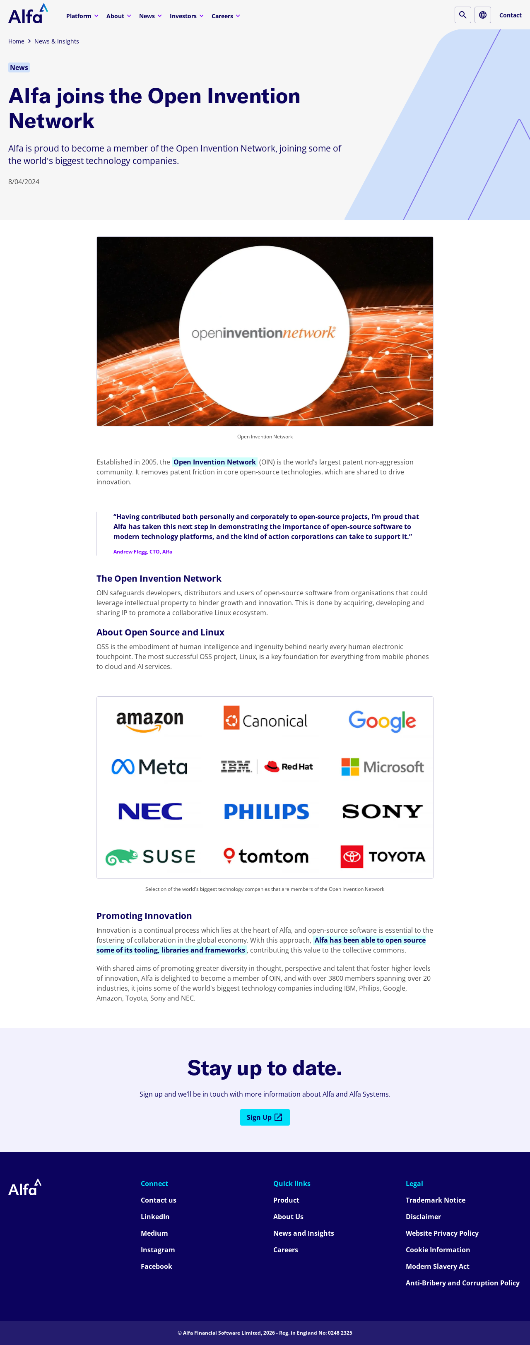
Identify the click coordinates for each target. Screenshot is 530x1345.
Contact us (158, 1200)
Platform (83, 15)
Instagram (158, 1249)
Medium (154, 1233)
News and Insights (303, 1233)
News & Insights (56, 41)
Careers (227, 15)
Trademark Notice (435, 1200)
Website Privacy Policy (442, 1233)
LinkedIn (155, 1216)
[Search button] (463, 15)
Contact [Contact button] (510, 15)
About (119, 15)
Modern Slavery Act (438, 1266)
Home (16, 41)
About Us (288, 1216)
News (151, 15)
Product (286, 1200)
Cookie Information (438, 1249)
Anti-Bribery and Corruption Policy (463, 1282)
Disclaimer (423, 1216)
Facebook (156, 1266)
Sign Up (265, 1117)
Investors (188, 15)
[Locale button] (483, 15)
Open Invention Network (214, 462)
